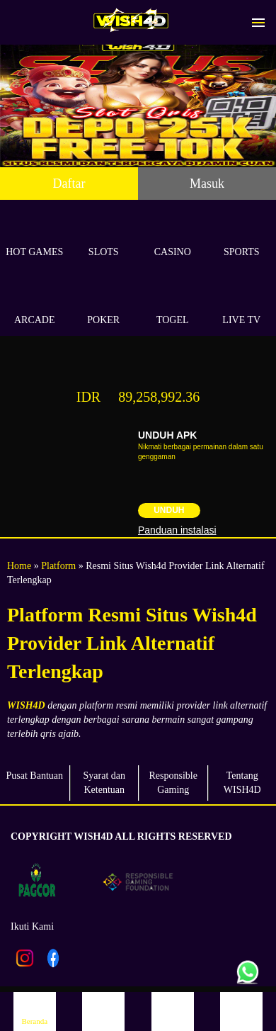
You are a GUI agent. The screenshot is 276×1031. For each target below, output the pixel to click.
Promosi (172, 1011)
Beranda (34, 1011)
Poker (104, 303)
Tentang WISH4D (242, 782)
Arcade (34, 303)
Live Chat (241, 1011)
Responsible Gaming (173, 782)
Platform (58, 565)
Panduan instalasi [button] (177, 530)
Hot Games (34, 235)
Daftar (69, 183)
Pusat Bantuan (35, 775)
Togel (172, 303)
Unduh (169, 510)
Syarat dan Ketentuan (104, 782)
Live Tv (242, 303)
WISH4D (26, 705)
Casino (172, 235)
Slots (104, 235)
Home (19, 565)
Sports (242, 235)
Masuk (207, 183)
